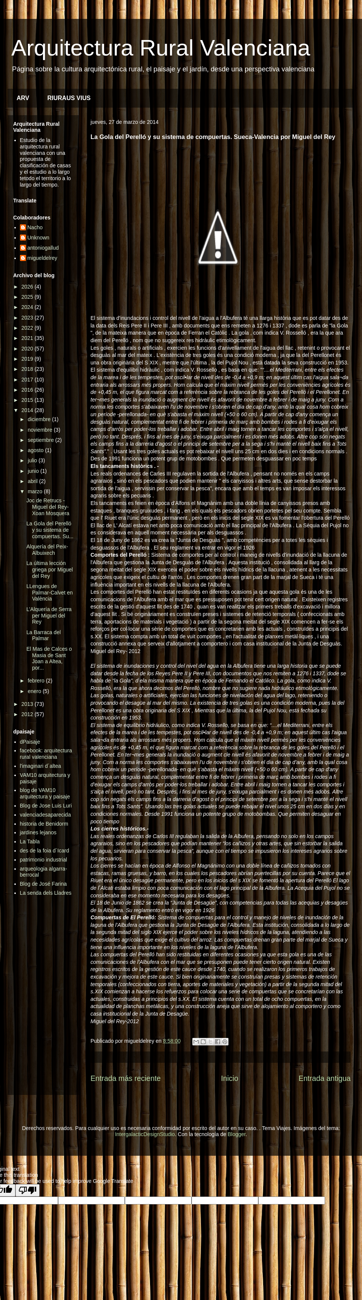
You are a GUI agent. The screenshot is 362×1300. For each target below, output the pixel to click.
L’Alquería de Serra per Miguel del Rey (49, 615)
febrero (37, 681)
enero (35, 691)
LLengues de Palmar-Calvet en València (49, 592)
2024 (28, 307)
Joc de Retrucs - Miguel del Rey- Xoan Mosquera (47, 506)
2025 (28, 297)
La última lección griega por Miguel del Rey (49, 569)
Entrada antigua (325, 1078)
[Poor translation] (27, 1190)
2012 (28, 714)
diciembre (40, 419)
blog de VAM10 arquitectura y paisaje (45, 793)
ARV (23, 98)
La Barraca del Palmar (43, 635)
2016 (28, 390)
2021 (28, 338)
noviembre (41, 430)
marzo (36, 491)
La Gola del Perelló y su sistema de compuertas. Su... (50, 529)
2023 (28, 318)
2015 (28, 400)
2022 (28, 328)
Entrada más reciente (125, 1078)
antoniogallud (43, 248)
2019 (28, 359)
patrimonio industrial (43, 860)
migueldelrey (42, 258)
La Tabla (30, 841)
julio (33, 460)
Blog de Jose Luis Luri (46, 806)
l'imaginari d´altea (40, 766)
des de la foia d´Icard (44, 851)
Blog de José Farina (43, 884)
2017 (28, 380)
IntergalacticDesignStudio (145, 1134)
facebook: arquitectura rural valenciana (46, 753)
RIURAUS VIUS (69, 98)
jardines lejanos (38, 832)
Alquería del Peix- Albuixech (47, 549)
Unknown (38, 238)
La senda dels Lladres (46, 893)
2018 (28, 369)
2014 (28, 410)
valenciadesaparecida (45, 815)
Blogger (236, 1134)
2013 (28, 704)
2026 (28, 287)
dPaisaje (30, 742)
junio (34, 471)
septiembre (41, 440)
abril (33, 481)
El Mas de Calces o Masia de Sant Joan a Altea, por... (49, 658)
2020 (28, 349)
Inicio (229, 1078)
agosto (36, 450)
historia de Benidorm (44, 824)
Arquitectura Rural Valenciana (160, 47)
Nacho (35, 227)
